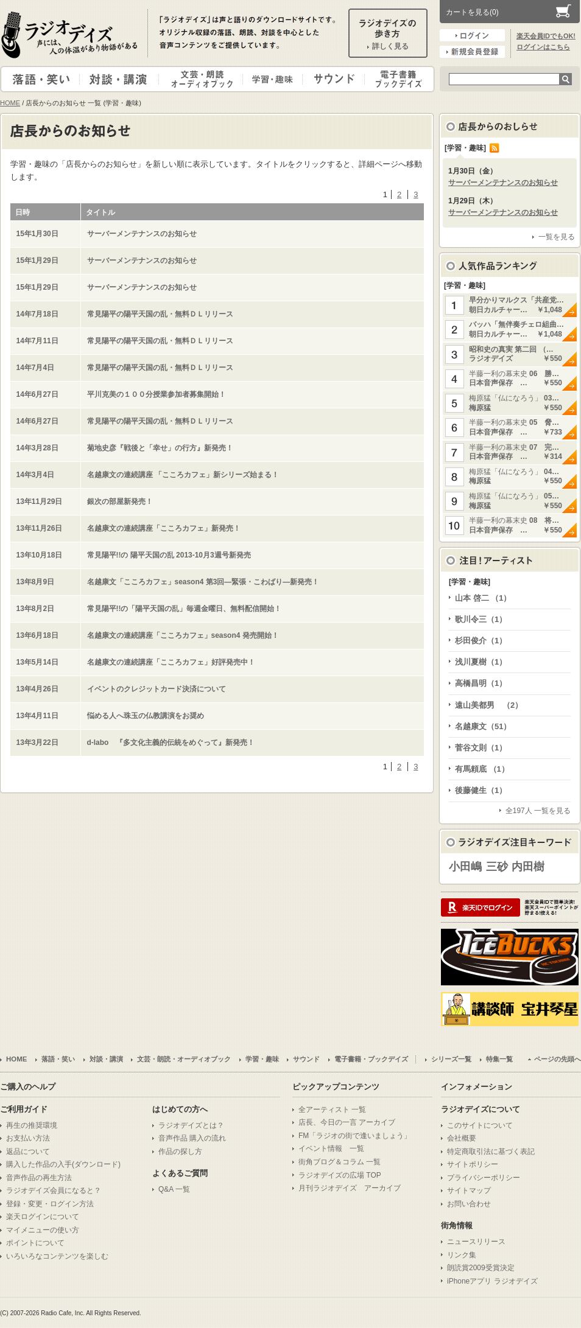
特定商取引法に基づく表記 (491, 1151)
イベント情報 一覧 (331, 1148)
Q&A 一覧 (174, 1189)
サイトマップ (469, 1190)
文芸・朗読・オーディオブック (206, 79)
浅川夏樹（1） (481, 661)
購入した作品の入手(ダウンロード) (63, 1164)
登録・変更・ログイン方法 (50, 1204)
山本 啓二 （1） (483, 598)
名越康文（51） (483, 726)
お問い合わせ (469, 1204)
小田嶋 (465, 867)
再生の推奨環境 (31, 1125)
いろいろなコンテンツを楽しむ (57, 1256)
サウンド (331, 79)
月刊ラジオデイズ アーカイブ (349, 1188)
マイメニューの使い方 (42, 1230)
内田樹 (528, 867)
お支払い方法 (28, 1138)
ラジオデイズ (71, 34)
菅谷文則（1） (481, 747)
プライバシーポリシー (483, 1177)
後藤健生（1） (481, 790)
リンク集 (461, 1255)
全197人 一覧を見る (538, 810)
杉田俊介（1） (481, 640)
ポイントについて (35, 1243)
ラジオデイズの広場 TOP (339, 1175)
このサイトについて (480, 1125)
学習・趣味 (273, 79)
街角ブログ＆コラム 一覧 (339, 1162)
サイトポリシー (472, 1164)
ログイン (472, 35)
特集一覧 (499, 1059)
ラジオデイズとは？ (191, 1125)
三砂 (497, 867)
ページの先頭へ (557, 1059)
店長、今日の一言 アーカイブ (346, 1122)
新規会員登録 (472, 52)
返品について (28, 1151)
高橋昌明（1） (481, 683)
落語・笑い (40, 79)
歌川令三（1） (481, 619)
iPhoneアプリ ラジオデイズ (492, 1281)
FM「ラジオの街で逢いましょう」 (354, 1135)
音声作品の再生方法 (39, 1177)
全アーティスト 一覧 (332, 1109)
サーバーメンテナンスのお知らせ (503, 182)
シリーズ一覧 (451, 1059)
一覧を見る (556, 236)
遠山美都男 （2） (489, 705)
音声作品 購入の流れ (192, 1138)
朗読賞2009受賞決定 (481, 1267)
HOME (10, 103)
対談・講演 (121, 79)
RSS (494, 147)
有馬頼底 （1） (482, 769)
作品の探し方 (180, 1151)
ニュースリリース (476, 1241)
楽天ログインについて (42, 1216)
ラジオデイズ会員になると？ (53, 1190)
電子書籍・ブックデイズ (397, 79)
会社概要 (461, 1138)
